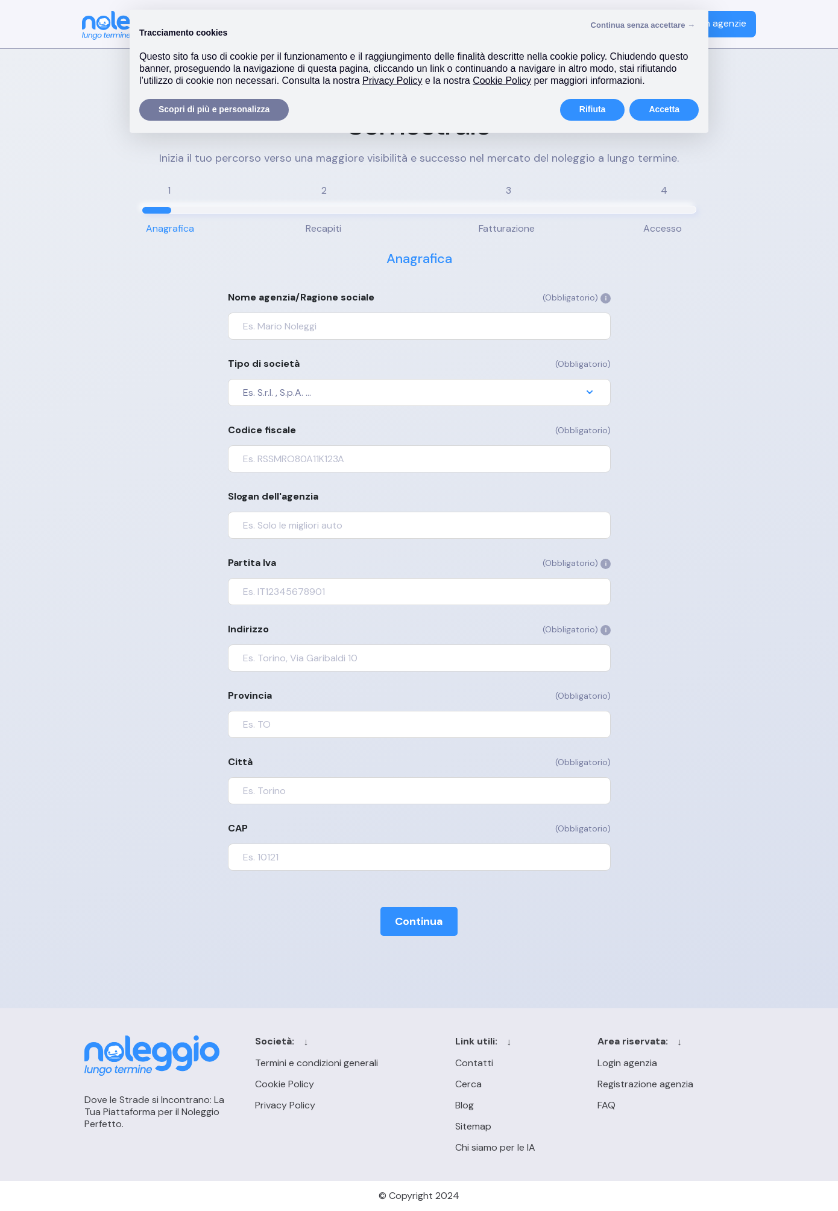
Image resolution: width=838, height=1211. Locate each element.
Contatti (474, 1063)
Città (419, 762)
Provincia (419, 696)
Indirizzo (419, 629)
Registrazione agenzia (645, 1084)
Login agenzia (627, 1063)
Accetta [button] (664, 109)
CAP (419, 828)
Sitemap (473, 1126)
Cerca (468, 1084)
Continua (419, 921)
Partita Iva (419, 563)
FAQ (606, 1105)
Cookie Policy (284, 1084)
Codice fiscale (419, 430)
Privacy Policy (285, 1105)
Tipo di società (419, 364)
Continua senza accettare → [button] (643, 25)
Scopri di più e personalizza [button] (214, 109)
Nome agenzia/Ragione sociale (419, 297)
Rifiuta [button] (592, 109)
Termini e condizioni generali (316, 1063)
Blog (464, 1105)
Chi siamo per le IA (495, 1147)
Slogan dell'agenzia (273, 497)
